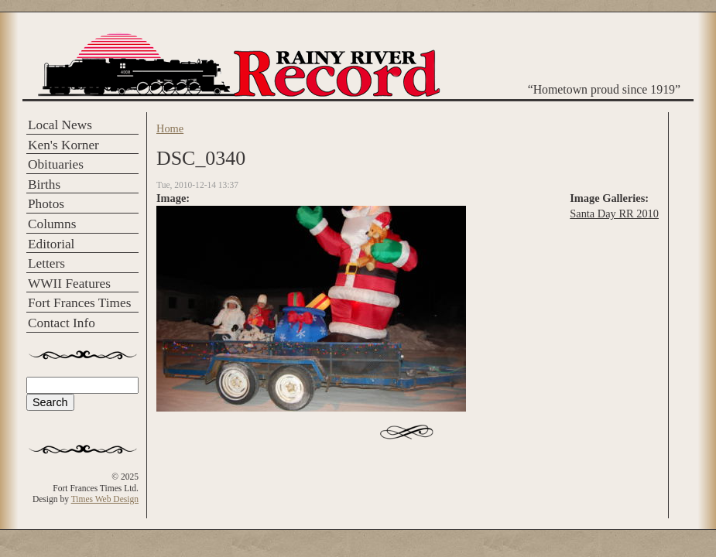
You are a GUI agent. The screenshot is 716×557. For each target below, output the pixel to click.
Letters (46, 263)
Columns (52, 224)
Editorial (51, 244)
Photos (46, 203)
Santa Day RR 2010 (614, 213)
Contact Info (61, 323)
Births (44, 184)
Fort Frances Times (79, 303)
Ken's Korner (63, 145)
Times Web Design (105, 499)
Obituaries (56, 164)
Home (169, 128)
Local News (60, 125)
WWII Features (69, 283)
